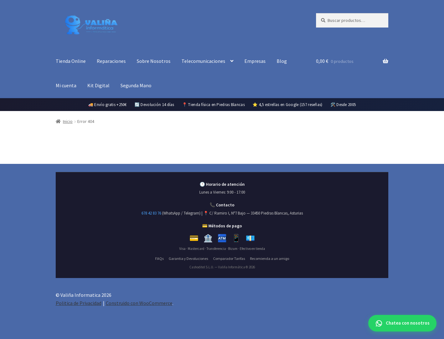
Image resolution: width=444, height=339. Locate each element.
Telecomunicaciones (203, 61)
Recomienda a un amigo (269, 258)
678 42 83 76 (151, 213)
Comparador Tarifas (229, 258)
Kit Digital (98, 85)
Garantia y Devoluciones (188, 258)
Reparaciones (111, 61)
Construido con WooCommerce (139, 303)
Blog (282, 61)
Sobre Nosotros (154, 61)
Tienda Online (71, 61)
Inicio (68, 121)
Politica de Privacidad (78, 303)
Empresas (255, 61)
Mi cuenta (66, 85)
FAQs (159, 258)
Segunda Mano (135, 85)
